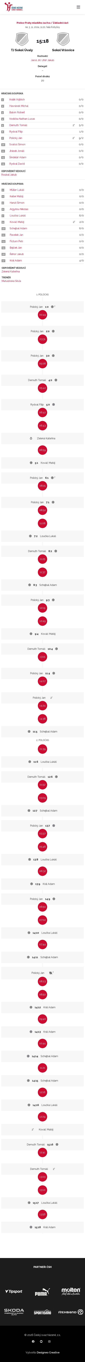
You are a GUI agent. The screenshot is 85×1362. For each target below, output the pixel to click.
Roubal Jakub (9, 174)
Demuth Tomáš (18, 125)
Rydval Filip (16, 131)
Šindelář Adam (17, 157)
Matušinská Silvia (11, 281)
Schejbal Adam (18, 228)
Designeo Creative (48, 1352)
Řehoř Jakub (17, 254)
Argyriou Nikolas (19, 209)
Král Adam (16, 260)
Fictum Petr (16, 241)
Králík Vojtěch (17, 99)
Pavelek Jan (16, 234)
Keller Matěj (16, 196)
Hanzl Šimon (17, 202)
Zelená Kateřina (11, 271)
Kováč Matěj (17, 222)
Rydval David (17, 163)
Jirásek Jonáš (16, 150)
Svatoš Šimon (17, 144)
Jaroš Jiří (36, 60)
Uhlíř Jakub (48, 60)
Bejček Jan (16, 247)
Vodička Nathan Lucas (22, 118)
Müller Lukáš (17, 189)
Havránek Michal (18, 105)
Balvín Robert (17, 112)
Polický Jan (15, 138)
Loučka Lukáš (18, 215)
